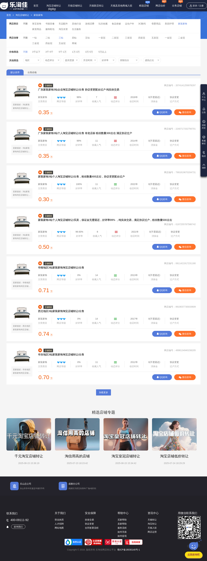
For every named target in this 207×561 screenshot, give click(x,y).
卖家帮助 (122, 523)
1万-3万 (76, 52)
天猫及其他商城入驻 (121, 5)
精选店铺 (144, 4)
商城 (74, 43)
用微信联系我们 (187, 513)
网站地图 (59, 528)
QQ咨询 (162, 112)
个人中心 (204, 96)
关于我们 (60, 513)
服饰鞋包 (49, 29)
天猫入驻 (152, 528)
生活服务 (76, 29)
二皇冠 (115, 37)
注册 (201, 5)
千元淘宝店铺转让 (29, 456)
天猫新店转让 (96, 5)
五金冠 (62, 43)
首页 (36, 5)
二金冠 (181, 37)
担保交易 (89, 519)
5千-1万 (62, 52)
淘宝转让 (152, 523)
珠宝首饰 (36, 23)
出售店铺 (177, 4)
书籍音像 (49, 23)
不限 (25, 23)
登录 (195, 5)
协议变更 (89, 523)
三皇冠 (128, 37)
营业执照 (59, 519)
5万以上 (102, 52)
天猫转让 (152, 519)
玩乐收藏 (103, 23)
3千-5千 (49, 52)
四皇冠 (141, 37)
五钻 (87, 37)
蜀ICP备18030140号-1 (128, 549)
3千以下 (36, 52)
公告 (204, 111)
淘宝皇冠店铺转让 (126, 456)
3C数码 (142, 23)
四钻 (74, 37)
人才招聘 (59, 523)
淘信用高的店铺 (77, 456)
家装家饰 (38, 15)
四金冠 (48, 43)
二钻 (47, 37)
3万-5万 (89, 52)
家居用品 (36, 29)
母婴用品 (156, 23)
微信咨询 (185, 112)
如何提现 (122, 536)
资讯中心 (153, 513)
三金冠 (35, 43)
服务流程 (122, 528)
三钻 (61, 37)
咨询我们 (18, 526)
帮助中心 (123, 513)
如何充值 (122, 532)
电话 (204, 154)
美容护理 (169, 23)
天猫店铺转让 (75, 5)
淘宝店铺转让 (53, 5)
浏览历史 (204, 124)
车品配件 (63, 23)
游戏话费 (89, 23)
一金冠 (168, 37)
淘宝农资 (63, 29)
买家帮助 (122, 519)
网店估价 (161, 4)
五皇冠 (155, 37)
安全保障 (90, 513)
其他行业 (76, 23)
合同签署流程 (91, 528)
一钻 (34, 37)
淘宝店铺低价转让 (174, 456)
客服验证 (204, 140)
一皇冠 (101, 37)
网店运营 (152, 532)
